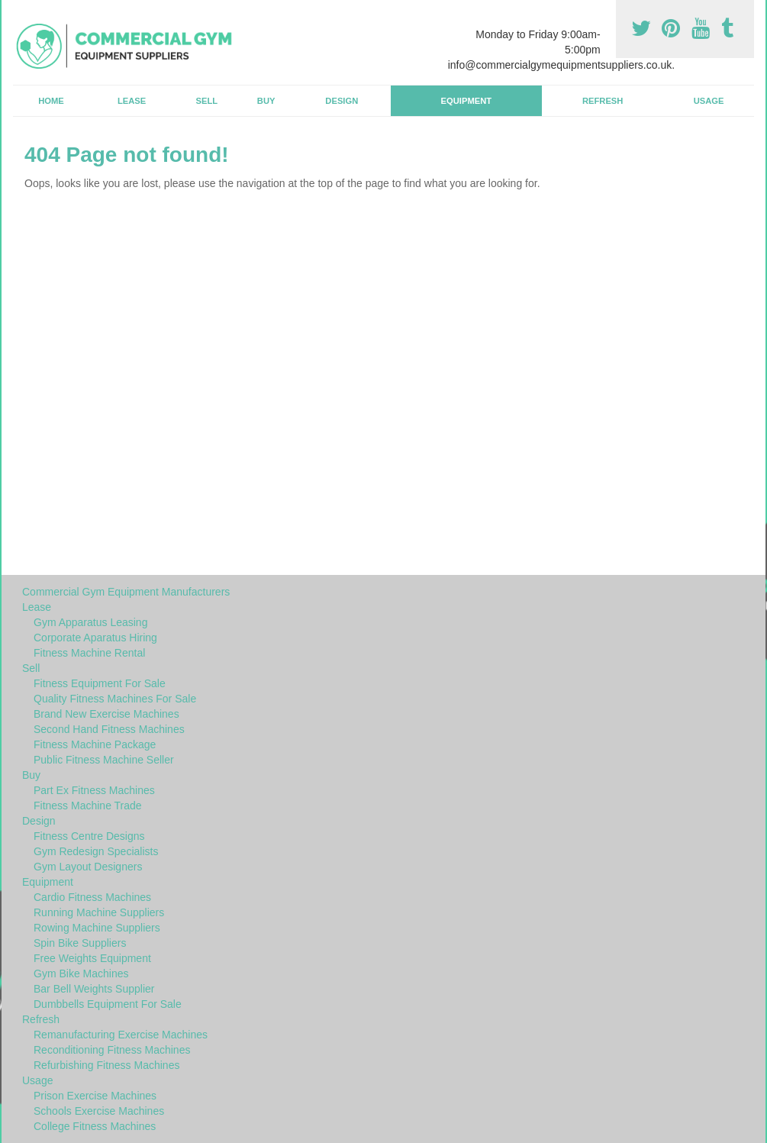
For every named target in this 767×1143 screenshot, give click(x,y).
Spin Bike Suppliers (80, 943)
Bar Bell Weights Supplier (94, 989)
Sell (207, 100)
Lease (132, 100)
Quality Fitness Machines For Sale (115, 699)
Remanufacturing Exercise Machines (121, 1034)
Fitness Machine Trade (88, 805)
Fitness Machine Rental (89, 653)
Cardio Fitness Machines (92, 897)
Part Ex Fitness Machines (94, 790)
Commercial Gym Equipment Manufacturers (126, 592)
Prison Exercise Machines (95, 1096)
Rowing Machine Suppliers (97, 928)
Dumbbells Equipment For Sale (108, 1004)
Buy (266, 100)
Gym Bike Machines (81, 973)
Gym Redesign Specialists (96, 851)
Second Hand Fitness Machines (109, 729)
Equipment (466, 100)
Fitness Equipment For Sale (100, 683)
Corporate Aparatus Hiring (95, 637)
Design (341, 100)
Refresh (602, 100)
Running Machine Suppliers (99, 912)
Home (51, 100)
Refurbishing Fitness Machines (106, 1065)
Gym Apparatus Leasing (90, 622)
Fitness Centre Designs (89, 836)
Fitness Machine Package (95, 744)
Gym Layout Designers (88, 866)
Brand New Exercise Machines (106, 714)
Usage (709, 100)
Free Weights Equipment (92, 958)
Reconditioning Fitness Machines (112, 1050)
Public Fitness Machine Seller (104, 760)
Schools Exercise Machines (99, 1111)
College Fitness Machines (95, 1126)
